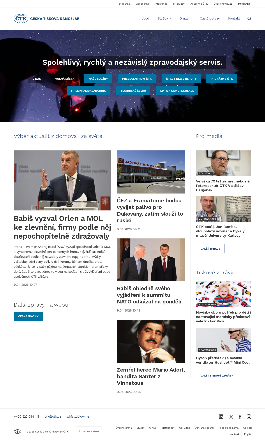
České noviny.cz (223, 3)
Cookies (247, 427)
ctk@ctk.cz (53, 416)
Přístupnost (167, 427)
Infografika (161, 3)
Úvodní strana (124, 427)
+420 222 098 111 (26, 416)
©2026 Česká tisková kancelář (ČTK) (41, 431)
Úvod (145, 18)
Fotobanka (124, 3)
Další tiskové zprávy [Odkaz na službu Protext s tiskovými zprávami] (216, 375)
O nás (184, 18)
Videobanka (142, 3)
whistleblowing (78, 416)
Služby (163, 18)
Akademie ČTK (199, 3)
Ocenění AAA (89, 431)
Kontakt (234, 18)
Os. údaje (184, 427)
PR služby (179, 3)
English (248, 434)
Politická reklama (228, 427)
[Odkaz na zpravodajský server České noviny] (28, 316)
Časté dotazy (210, 18)
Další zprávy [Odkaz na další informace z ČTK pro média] (210, 248)
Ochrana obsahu (204, 427)
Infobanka (244, 3)
